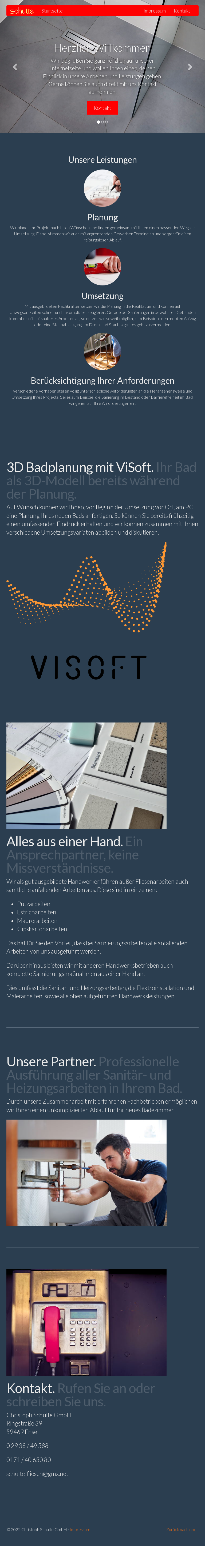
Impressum (155, 11)
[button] (15, 66)
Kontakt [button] (102, 108)
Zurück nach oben (182, 1529)
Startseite (52, 11)
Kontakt (182, 11)
